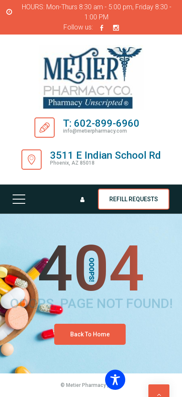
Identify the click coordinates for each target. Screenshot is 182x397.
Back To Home (90, 334)
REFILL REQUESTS (133, 199)
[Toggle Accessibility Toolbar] (140, 380)
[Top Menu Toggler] (19, 199)
